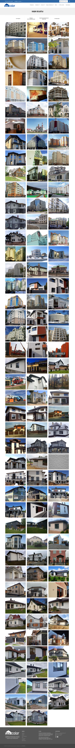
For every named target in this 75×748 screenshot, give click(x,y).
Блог (56, 4)
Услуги (42, 4)
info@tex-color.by (17, 1)
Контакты (68, 4)
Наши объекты (49, 4)
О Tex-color (61, 4)
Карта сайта (24, 740)
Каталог (37, 4)
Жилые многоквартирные (31, 19)
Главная (32, 4)
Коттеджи (18, 18)
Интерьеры (57, 18)
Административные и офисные (44, 19)
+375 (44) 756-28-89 (9, 1)
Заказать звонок (63, 1)
